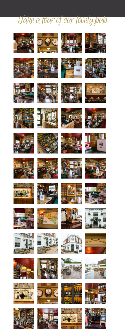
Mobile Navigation (8, 8)
